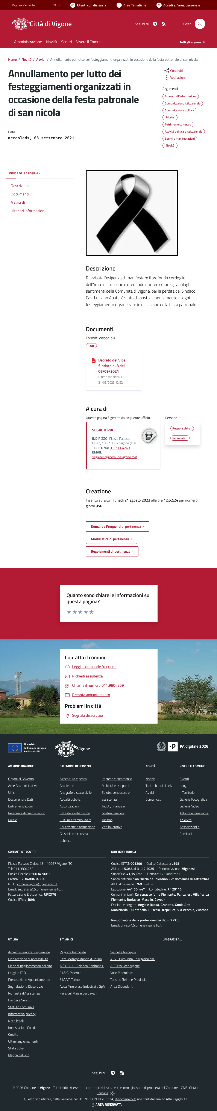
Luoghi (184, 785)
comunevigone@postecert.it (37, 884)
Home (12, 59)
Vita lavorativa (112, 826)
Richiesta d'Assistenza (24, 993)
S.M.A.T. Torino (70, 979)
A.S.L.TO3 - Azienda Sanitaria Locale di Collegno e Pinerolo (101, 965)
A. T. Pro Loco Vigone (125, 965)
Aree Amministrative (23, 785)
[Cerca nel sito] (200, 24)
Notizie (150, 778)
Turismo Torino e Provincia (128, 979)
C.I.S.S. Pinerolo (70, 972)
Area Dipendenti (121, 986)
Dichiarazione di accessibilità (28, 958)
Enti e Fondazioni (20, 806)
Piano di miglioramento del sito (30, 965)
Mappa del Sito (18, 1055)
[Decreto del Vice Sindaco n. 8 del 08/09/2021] (93, 360)
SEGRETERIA (102, 430)
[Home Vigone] (44, 24)
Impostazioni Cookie (22, 1027)
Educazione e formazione (77, 826)
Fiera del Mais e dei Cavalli (78, 993)
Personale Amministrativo (26, 813)
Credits (13, 1034)
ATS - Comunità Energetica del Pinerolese (140, 958)
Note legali (16, 1020)
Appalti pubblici (70, 799)
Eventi (184, 778)
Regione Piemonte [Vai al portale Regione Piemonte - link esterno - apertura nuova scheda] (23, 5)
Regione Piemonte (73, 952)
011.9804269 (120, 447)
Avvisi (40, 59)
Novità (26, 59)
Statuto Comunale (21, 1007)
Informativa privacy (22, 1013)
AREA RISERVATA (106, 1104)
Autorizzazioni (69, 806)
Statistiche (16, 1048)
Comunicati (153, 799)
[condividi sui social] (173, 70)
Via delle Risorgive (123, 952)
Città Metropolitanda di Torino (81, 958)
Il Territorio (187, 792)
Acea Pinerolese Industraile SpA (82, 986)
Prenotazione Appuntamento (29, 979)
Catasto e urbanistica (75, 813)
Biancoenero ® (125, 1099)
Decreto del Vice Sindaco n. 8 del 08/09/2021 (111, 365)
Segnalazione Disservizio (25, 986)
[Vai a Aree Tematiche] (131, 5)
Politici (12, 819)
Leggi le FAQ (17, 972)
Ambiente (67, 785)
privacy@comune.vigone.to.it (141, 925)
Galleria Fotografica (193, 799)
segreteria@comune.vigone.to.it (114, 457)
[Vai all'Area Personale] (178, 5)
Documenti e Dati (20, 799)
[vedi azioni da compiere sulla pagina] (174, 77)
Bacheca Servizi (19, 1000)
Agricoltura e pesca (73, 778)
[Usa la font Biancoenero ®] (88, 5)
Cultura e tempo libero (75, 819)
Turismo (107, 819)
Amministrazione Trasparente (29, 952)
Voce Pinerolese (121, 972)
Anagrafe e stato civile (76, 792)
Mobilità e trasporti (115, 785)
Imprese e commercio (117, 778)
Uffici (11, 792)
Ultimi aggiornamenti (23, 1041)
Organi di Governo (21, 778)
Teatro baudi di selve (160, 785)
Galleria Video (189, 806)
